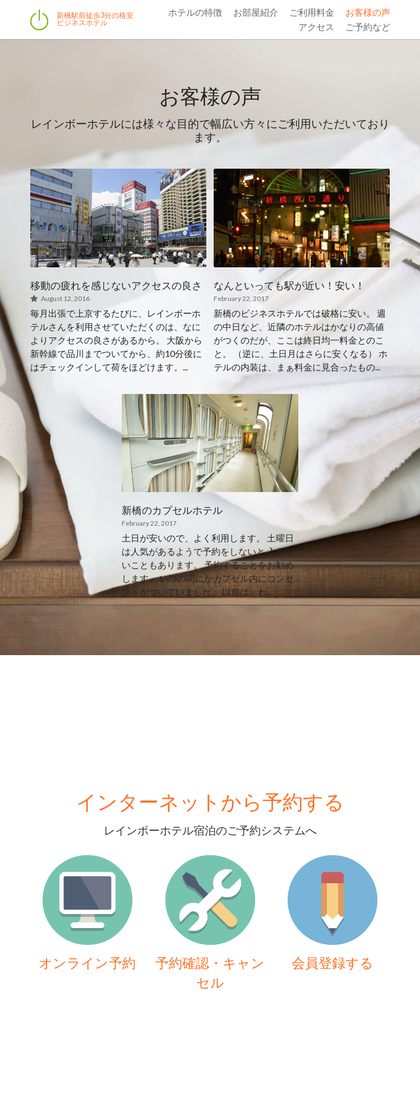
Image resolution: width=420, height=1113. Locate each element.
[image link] (87, 900)
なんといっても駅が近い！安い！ (289, 285)
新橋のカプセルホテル (172, 510)
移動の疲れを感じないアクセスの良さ (116, 285)
